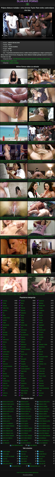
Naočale (41, 381)
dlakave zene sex (7, 418)
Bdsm (22, 376)
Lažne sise (42, 371)
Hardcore (34, 59)
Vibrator (5, 368)
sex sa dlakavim (43, 443)
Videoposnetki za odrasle (36, 466)
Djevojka (5, 332)
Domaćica (5, 359)
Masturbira (42, 347)
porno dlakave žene (8, 433)
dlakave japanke (25, 406)
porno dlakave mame (44, 428)
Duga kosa (24, 371)
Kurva (48, 59)
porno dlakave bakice (26, 428)
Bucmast (41, 393)
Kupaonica (24, 383)
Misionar (23, 310)
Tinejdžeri (41, 310)
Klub (22, 395)
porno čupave (42, 423)
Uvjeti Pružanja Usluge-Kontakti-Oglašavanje (27, 472)
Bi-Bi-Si (41, 351)
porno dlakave (6, 428)
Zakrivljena (5, 354)
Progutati (23, 364)
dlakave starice (25, 413)
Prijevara (5, 383)
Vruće (15, 61)
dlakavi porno (6, 421)
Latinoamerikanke (7, 366)
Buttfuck (41, 303)
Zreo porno (42, 456)
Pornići (41, 458)
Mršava (5, 342)
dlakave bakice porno (8, 404)
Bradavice (23, 378)
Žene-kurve (6, 356)
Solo (4, 337)
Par (40, 342)
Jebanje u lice (42, 364)
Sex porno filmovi (16, 466)
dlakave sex (6, 413)
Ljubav (22, 385)
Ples (4, 371)
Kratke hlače (6, 351)
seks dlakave (24, 440)
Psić (22, 305)
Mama (22, 315)
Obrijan (41, 308)
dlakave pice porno (44, 409)
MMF (4, 361)
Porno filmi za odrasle (8, 456)
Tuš (4, 390)
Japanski (23, 339)
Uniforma (5, 393)
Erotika (4, 349)
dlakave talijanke (7, 416)
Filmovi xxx (24, 451)
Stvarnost (5, 364)
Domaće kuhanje (25, 349)
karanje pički (24, 421)
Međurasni (23, 344)
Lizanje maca (6, 317)
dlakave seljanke (43, 411)
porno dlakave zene (44, 430)
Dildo (40, 349)
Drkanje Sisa (6, 381)
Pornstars (23, 332)
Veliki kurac (6, 339)
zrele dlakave (33, 445)
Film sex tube (24, 456)
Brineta (18, 59)
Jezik (40, 378)
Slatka (7, 61)
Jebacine (41, 451)
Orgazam (5, 388)
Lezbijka (41, 337)
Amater (41, 334)
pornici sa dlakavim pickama (9, 423)
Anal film (5, 458)
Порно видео (6, 451)
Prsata (4, 303)
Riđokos (23, 342)
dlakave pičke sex (25, 411)
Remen (41, 354)
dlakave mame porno (8, 409)
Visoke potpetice (25, 368)
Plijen (4, 315)
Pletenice (41, 385)
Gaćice (41, 322)
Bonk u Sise (6, 385)
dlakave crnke (42, 404)
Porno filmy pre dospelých (27, 463)
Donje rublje (24, 325)
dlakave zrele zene (26, 418)
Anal (14, 59)
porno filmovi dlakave (8, 435)
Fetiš (40, 390)
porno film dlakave (44, 433)
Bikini (22, 373)
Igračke (5, 327)
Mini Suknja (6, 376)
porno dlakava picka (44, 426)
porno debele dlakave (8, 426)
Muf (22, 356)
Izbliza (4, 347)
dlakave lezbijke (14, 63)
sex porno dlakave (26, 443)
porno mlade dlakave (44, 435)
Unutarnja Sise (25, 388)
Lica (22, 327)
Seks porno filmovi (8, 463)
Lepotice (5, 310)
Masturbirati (6, 325)
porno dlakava (24, 426)
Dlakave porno (27, 1)
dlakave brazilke (25, 404)
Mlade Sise (42, 305)
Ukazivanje (24, 330)
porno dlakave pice (8, 430)
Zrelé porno (24, 458)
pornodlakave (42, 438)
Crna (4, 344)
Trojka (11, 61)
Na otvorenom (24, 334)
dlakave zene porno (44, 416)
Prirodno (41, 332)
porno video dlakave (26, 438)
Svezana (41, 383)
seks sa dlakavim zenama (45, 440)
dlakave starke (43, 413)
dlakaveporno (42, 418)
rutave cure (6, 440)
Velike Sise (6, 308)
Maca (22, 303)
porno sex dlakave (7, 438)
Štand (40, 339)
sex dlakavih (6, 443)
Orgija (4, 378)
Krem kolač (42, 368)
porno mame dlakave (26, 435)
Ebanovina (42, 373)
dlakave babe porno (44, 401)
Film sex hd (42, 463)
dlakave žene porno (26, 416)
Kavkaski (23, 347)
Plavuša (23, 308)
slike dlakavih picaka (17, 445)
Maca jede (23, 359)
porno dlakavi (24, 433)
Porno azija (6, 454)
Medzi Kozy (42, 461)
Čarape (41, 320)
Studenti (41, 359)
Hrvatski (23, 361)
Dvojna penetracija (25, 59)
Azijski (22, 322)
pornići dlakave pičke (44, 421)
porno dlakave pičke (26, 430)
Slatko (22, 320)
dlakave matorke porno (27, 409)
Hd (3, 313)
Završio (41, 315)
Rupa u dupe (42, 376)
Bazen (40, 395)
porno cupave (24, 423)
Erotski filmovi (42, 454)
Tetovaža (5, 334)
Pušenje (3, 61)
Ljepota (5, 320)
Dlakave (23, 337)
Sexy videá (24, 461)
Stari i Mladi (24, 393)
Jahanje (5, 305)
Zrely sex (23, 454)
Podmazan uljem (43, 356)
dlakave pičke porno (8, 411)
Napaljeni (41, 325)
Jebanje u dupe (41, 59)
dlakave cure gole (7, 406)
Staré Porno (6, 461)
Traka (22, 317)
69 (39, 366)
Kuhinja (5, 395)
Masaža (5, 373)
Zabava (41, 361)
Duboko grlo (42, 330)
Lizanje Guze (24, 366)
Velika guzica (24, 390)
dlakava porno (24, 401)
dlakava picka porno (8, 401)
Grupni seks (24, 354)
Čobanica (23, 313)
